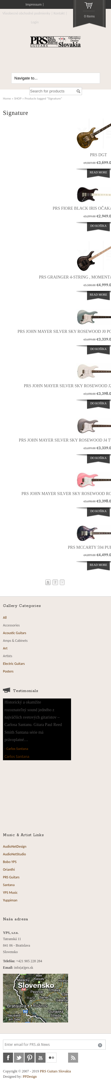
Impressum (33, 4)
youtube (41, 1058)
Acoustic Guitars (14, 633)
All (5, 618)
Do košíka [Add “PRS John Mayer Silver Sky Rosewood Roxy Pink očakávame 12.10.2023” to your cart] (98, 511)
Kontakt (59, 13)
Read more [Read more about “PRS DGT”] (98, 172)
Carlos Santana (17, 749)
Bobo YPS (10, 862)
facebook (8, 1058)
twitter (19, 1058)
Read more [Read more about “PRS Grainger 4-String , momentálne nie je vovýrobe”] (98, 294)
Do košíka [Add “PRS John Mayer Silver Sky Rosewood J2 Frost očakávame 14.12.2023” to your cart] (98, 403)
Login (34, 22)
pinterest (30, 1058)
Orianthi (9, 869)
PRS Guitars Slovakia (55, 1071)
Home (7, 98)
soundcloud (62, 1058)
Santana (9, 885)
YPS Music (10, 892)
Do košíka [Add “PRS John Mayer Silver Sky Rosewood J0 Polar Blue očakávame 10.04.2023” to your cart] (98, 349)
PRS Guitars (11, 877)
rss (73, 1058)
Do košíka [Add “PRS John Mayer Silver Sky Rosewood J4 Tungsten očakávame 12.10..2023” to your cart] (98, 458)
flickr (51, 1058)
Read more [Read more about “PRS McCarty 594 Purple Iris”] (98, 564)
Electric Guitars (14, 664)
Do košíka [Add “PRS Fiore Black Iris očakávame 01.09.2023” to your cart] (98, 225)
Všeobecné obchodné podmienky (26, 13)
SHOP (18, 98)
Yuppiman (10, 900)
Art (5, 648)
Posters (8, 671)
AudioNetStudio (14, 854)
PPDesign (30, 1076)
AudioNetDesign (14, 846)
